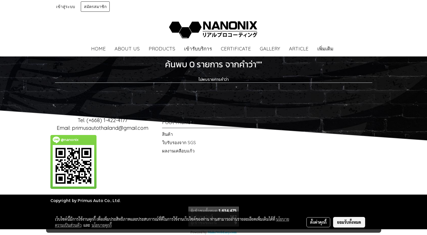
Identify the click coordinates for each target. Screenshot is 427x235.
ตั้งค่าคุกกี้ (318, 222)
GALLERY (270, 49)
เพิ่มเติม (325, 49)
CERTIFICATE (236, 49)
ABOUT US (127, 49)
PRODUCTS (162, 49)
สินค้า (167, 134)
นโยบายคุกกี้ (102, 225)
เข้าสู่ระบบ (65, 6)
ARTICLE (298, 49)
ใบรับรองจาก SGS (179, 142)
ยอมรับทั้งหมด (349, 222)
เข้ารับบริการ (198, 49)
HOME (98, 49)
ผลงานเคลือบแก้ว (178, 151)
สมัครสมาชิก (95, 6)
